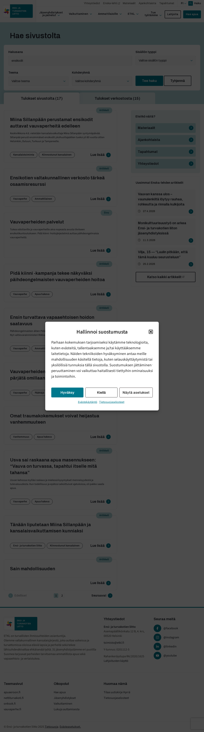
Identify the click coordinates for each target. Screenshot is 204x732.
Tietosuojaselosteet (111, 402)
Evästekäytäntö (87, 402)
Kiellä (101, 392)
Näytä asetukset (136, 392)
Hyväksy (67, 392)
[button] (151, 332)
